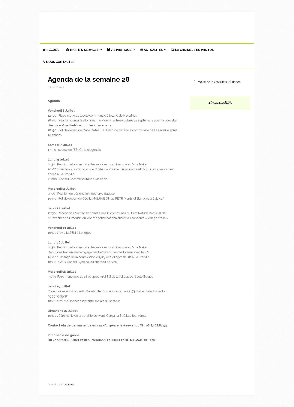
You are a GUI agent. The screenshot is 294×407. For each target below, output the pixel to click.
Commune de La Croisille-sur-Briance (147, 27)
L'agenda (69, 384)
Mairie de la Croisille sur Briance (219, 82)
